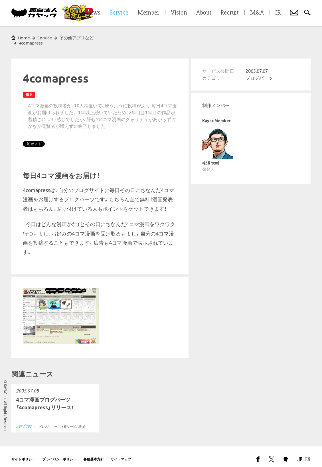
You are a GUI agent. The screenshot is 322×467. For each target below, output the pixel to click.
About (203, 13)
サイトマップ (121, 454)
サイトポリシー (23, 454)
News (93, 13)
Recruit (229, 13)
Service (44, 37)
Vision (179, 13)
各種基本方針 (93, 454)
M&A (257, 13)
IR (278, 13)
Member (148, 13)
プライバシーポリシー (59, 454)
